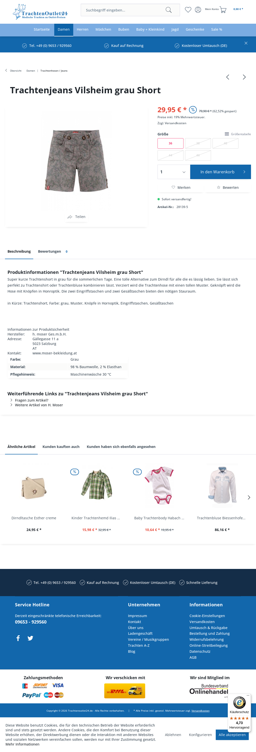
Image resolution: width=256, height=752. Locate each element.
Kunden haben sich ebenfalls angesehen (121, 446)
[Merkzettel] (188, 10)
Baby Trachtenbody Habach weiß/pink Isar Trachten (160, 518)
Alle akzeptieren (232, 734)
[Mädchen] (103, 29)
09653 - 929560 (30, 622)
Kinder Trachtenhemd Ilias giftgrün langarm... (98, 518)
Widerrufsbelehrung (207, 639)
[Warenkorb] (232, 10)
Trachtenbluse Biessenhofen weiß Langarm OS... (223, 518)
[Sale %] (217, 29)
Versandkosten (175, 123)
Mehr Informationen (23, 744)
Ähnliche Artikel (21, 446)
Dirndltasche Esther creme (34, 518)
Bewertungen (53, 251)
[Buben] (124, 29)
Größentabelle (238, 134)
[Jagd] (175, 29)
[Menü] (248, 697)
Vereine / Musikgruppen (148, 639)
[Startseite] (41, 29)
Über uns (136, 627)
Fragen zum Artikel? (28, 400)
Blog (131, 651)
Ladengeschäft (140, 633)
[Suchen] (169, 10)
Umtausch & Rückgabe (209, 627)
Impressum (137, 615)
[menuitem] (130, 10)
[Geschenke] (195, 29)
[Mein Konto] (207, 10)
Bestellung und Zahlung (210, 633)
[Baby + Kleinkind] (150, 29)
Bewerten (228, 187)
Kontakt (134, 621)
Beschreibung (19, 251)
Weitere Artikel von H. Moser (35, 405)
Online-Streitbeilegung (209, 645)
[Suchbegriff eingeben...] (130, 10)
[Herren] (82, 29)
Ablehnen (173, 734)
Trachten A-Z (139, 645)
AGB (193, 657)
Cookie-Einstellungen (207, 615)
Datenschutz (200, 651)
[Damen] (63, 29)
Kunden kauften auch (61, 446)
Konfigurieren (200, 734)
